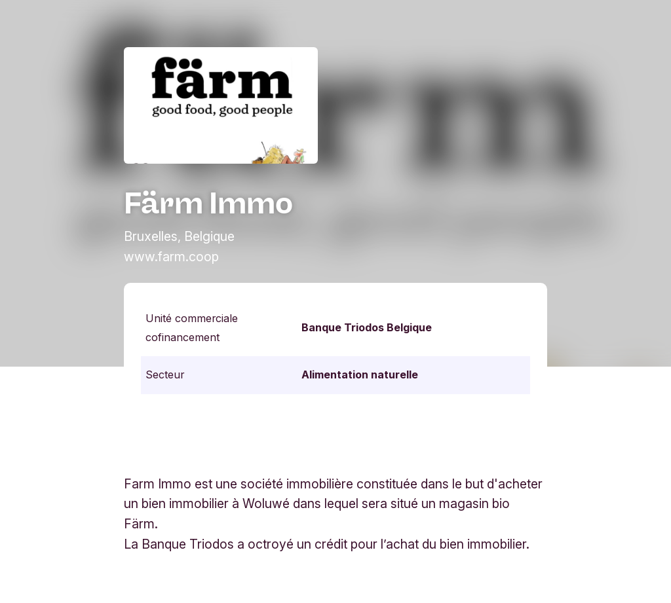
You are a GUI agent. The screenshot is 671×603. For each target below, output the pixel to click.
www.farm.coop (171, 257)
